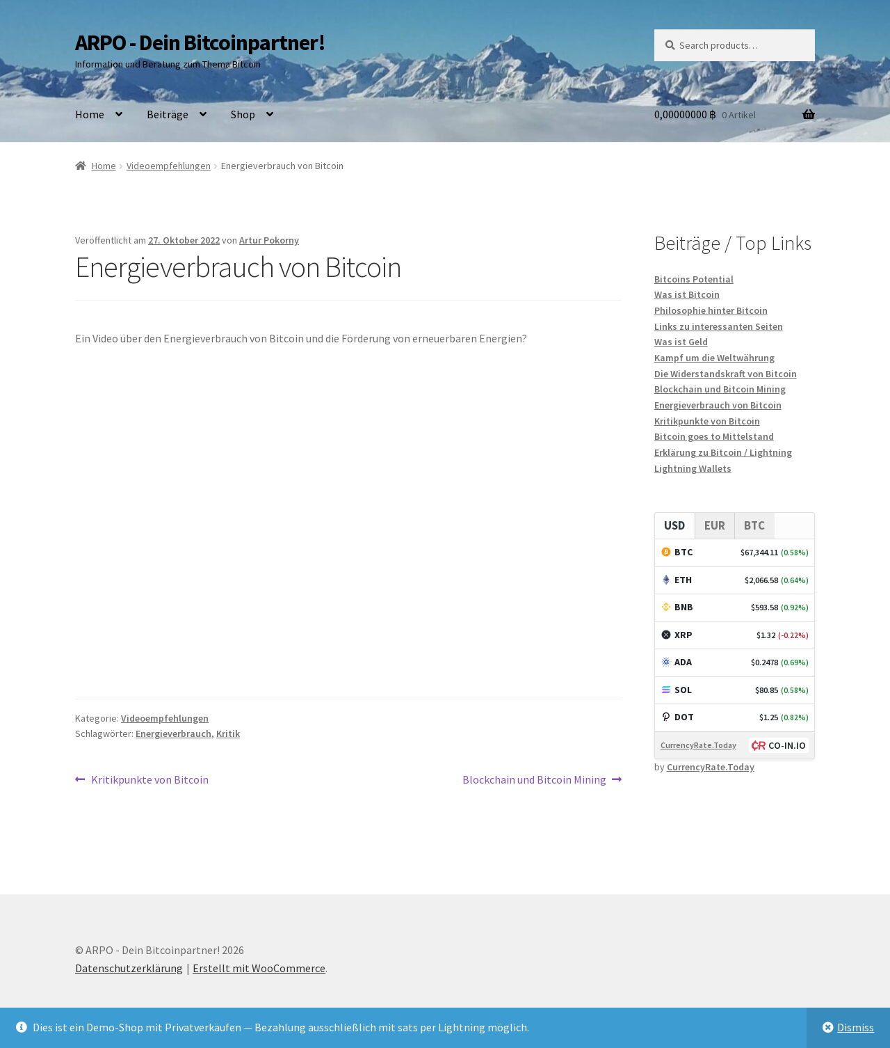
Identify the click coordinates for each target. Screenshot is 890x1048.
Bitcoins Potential (694, 279)
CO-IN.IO (787, 745)
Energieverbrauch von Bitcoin (718, 405)
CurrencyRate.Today (698, 745)
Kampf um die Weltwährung (714, 357)
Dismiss (855, 1027)
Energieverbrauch (173, 733)
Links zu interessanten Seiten (718, 326)
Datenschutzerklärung (129, 968)
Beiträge (167, 114)
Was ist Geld (681, 341)
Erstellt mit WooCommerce (259, 968)
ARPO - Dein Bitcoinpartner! (200, 42)
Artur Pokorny (269, 240)
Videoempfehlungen (169, 165)
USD (674, 525)
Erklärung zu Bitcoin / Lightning (723, 452)
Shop (243, 114)
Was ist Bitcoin (687, 294)
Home (89, 114)
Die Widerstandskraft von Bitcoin (725, 373)
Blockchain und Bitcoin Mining (534, 780)
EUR (714, 525)
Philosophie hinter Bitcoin (711, 310)
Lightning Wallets (692, 468)
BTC (754, 525)
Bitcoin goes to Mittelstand (714, 436)
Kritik (228, 733)
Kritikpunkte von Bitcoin (149, 780)
